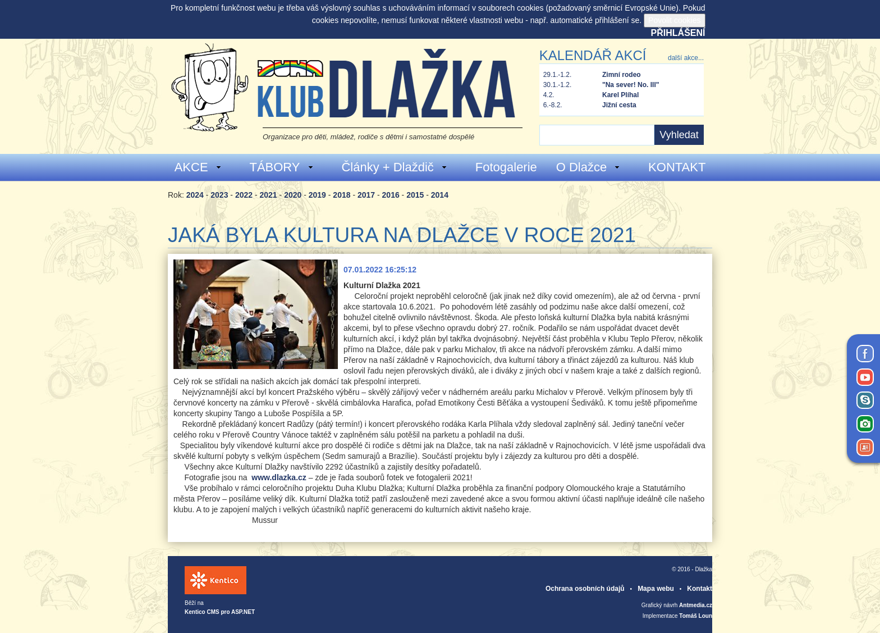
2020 (292, 194)
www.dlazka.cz (278, 477)
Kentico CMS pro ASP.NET (220, 612)
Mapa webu (656, 589)
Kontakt (699, 589)
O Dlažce (588, 167)
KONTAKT (676, 167)
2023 (219, 194)
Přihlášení (678, 33)
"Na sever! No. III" (630, 85)
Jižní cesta (619, 105)
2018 (341, 194)
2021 (268, 194)
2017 (366, 194)
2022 (244, 194)
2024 (195, 194)
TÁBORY (281, 167)
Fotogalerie (506, 167)
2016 (391, 194)
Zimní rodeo (621, 75)
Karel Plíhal (620, 95)
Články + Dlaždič (394, 167)
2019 (317, 194)
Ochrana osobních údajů (585, 589)
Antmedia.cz (695, 605)
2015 (415, 194)
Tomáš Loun (695, 616)
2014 (439, 194)
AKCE (198, 167)
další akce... (686, 58)
